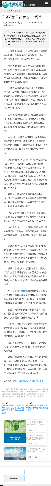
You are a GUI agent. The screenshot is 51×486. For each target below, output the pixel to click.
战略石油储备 (23, 381)
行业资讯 (16, 11)
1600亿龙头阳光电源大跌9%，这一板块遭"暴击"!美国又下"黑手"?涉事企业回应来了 (13, 409)
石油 (15, 381)
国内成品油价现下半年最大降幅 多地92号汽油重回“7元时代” (37, 407)
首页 (9, 11)
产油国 (32, 381)
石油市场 (39, 381)
